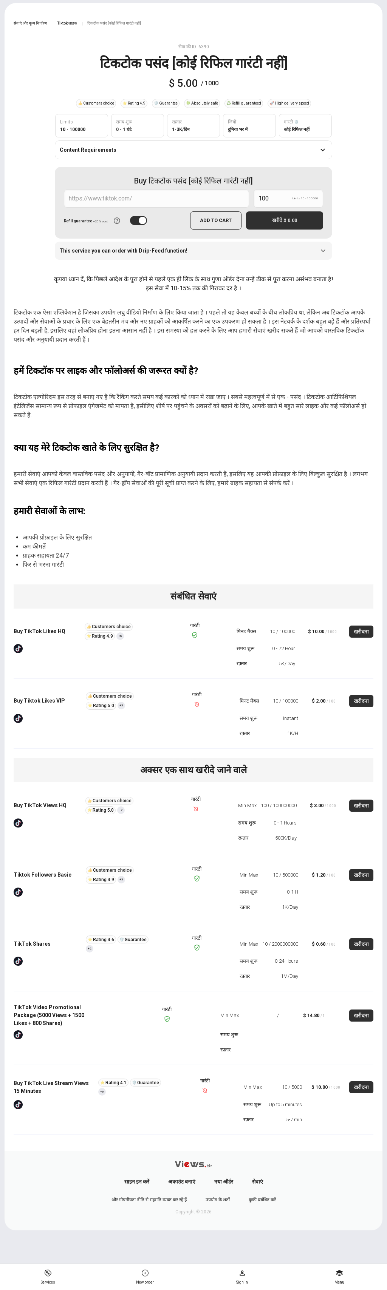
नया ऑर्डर (223, 1182)
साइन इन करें (136, 1182)
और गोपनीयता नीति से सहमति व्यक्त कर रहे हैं (149, 1199)
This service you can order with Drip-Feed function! (193, 250)
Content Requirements (193, 149)
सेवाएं (257, 1182)
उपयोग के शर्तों (218, 1199)
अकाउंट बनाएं (181, 1182)
